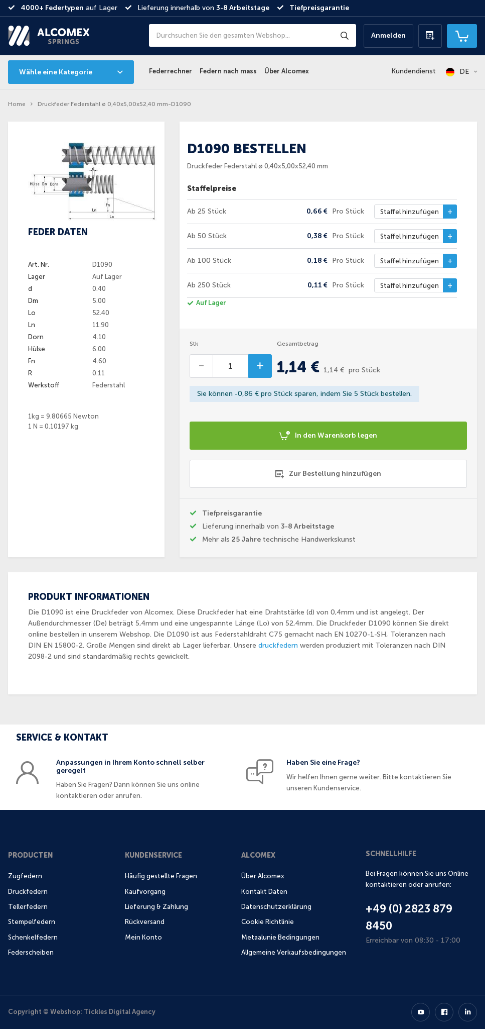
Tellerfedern (28, 906)
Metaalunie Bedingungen (280, 937)
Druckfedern (28, 891)
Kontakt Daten (264, 891)
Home (17, 104)
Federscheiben (31, 952)
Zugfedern (25, 876)
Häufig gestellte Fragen (161, 876)
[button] (461, 72)
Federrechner (170, 71)
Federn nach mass (228, 71)
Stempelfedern (31, 921)
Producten (30, 855)
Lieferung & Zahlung (156, 906)
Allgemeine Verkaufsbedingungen (293, 952)
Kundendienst (413, 71)
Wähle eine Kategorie (55, 72)
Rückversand (145, 921)
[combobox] (252, 35)
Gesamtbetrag (297, 343)
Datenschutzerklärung (276, 906)
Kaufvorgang (145, 891)
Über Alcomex (286, 71)
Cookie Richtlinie (267, 921)
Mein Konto (143, 937)
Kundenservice (153, 855)
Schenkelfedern (33, 937)
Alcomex (258, 855)
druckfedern (278, 645)
